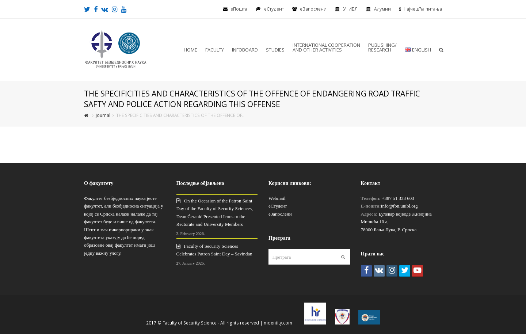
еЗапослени (313, 9)
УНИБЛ (350, 9)
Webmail (277, 198)
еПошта (238, 9)
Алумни (382, 9)
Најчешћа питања (423, 9)
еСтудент (277, 206)
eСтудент (274, 9)
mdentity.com (278, 323)
